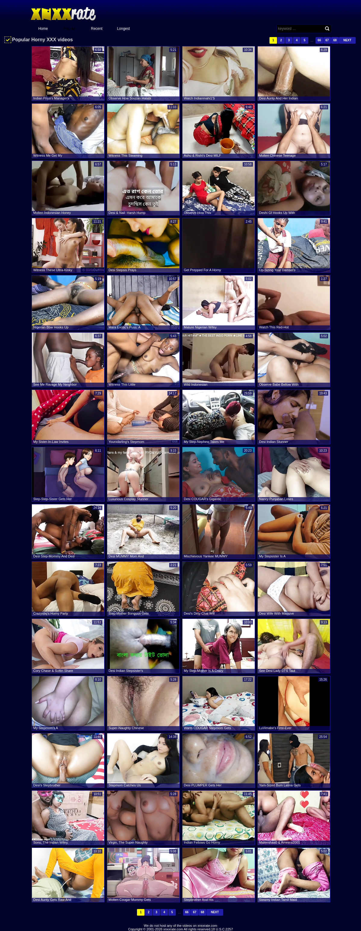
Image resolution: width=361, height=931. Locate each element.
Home (43, 29)
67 (327, 40)
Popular (70, 29)
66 (319, 40)
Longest (123, 29)
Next (347, 40)
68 (335, 40)
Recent (96, 29)
